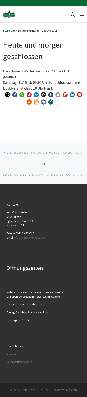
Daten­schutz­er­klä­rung (19, 362)
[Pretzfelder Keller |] (9, 13)
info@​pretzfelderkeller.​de (29, 237)
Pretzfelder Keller (32, 390)
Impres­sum (13, 354)
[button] (7, 94)
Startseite (9, 31)
